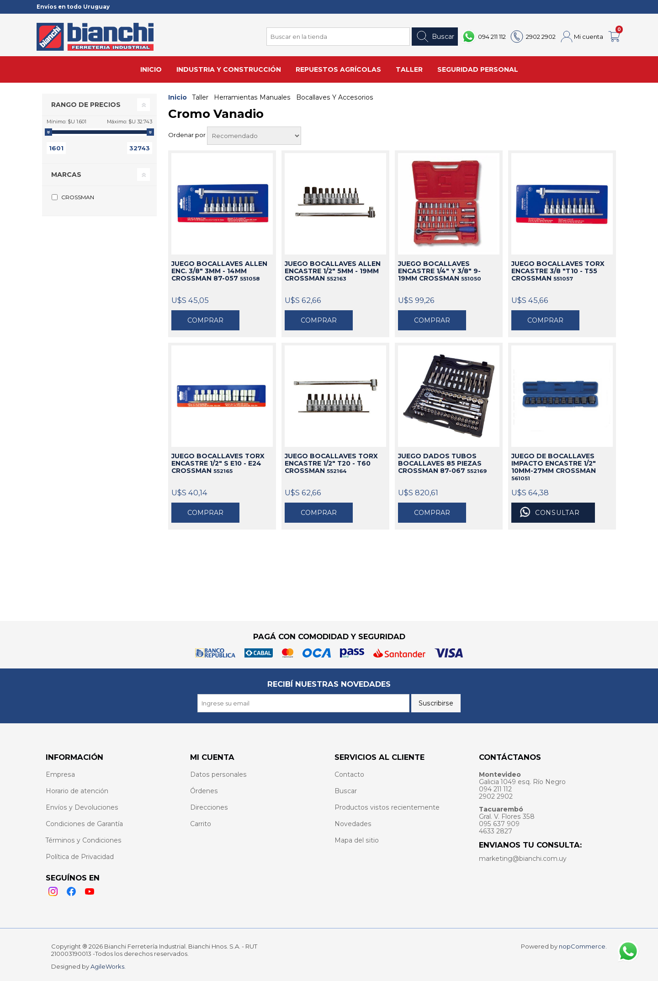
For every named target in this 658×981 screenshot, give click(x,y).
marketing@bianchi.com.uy (523, 858)
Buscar (434, 36)
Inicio (177, 97)
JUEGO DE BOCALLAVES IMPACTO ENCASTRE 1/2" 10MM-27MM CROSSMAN (553, 467)
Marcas (66, 174)
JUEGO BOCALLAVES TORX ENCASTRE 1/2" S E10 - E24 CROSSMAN (218, 463)
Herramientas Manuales (252, 97)
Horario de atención (77, 791)
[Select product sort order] (254, 136)
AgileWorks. (108, 966)
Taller (200, 97)
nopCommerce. (583, 946)
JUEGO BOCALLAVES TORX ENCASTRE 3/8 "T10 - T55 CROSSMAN (558, 271)
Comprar (205, 320)
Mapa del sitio (356, 840)
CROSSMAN (77, 197)
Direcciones (209, 807)
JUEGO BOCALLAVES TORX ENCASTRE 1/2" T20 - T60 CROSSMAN (331, 463)
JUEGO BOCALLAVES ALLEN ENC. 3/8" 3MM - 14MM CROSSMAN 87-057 (219, 271)
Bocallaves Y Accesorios (334, 97)
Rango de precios (86, 105)
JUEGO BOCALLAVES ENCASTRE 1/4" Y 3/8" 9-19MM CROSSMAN (439, 271)
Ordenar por (187, 134)
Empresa (60, 774)
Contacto (349, 774)
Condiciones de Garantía (84, 823)
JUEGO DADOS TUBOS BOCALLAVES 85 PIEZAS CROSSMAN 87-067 (442, 463)
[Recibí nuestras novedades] (303, 703)
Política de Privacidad (80, 856)
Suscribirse (436, 703)
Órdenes (204, 791)
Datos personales (218, 774)
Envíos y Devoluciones (82, 807)
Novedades (352, 823)
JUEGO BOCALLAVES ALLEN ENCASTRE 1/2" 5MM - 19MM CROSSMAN (333, 271)
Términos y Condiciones (84, 840)
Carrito (200, 823)
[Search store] (338, 36)
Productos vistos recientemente (387, 807)
